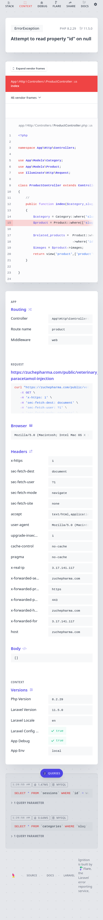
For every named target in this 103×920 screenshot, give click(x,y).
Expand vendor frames (29, 68)
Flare (85, 868)
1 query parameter (27, 803)
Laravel (69, 875)
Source (32, 875)
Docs (50, 875)
